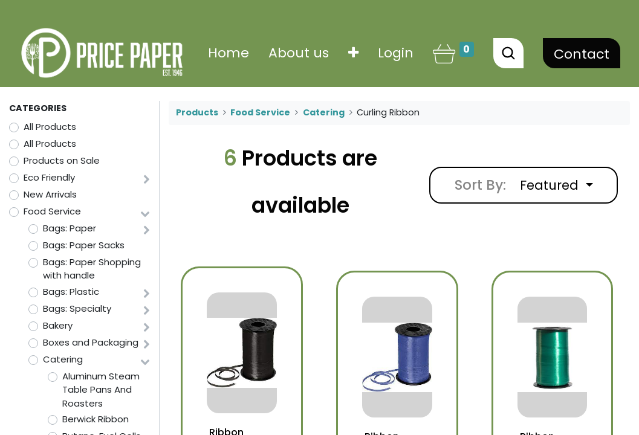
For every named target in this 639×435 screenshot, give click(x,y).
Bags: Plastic (71, 291)
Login (396, 53)
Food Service (52, 211)
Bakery (58, 325)
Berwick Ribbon (95, 419)
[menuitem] (228, 53)
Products (197, 112)
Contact (581, 54)
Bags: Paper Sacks (84, 245)
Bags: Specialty (77, 308)
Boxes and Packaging (90, 342)
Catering (63, 359)
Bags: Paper (69, 228)
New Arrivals (50, 194)
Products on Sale (62, 160)
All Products (50, 126)
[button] (353, 53)
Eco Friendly (49, 177)
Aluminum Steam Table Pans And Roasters (101, 390)
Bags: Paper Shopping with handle (92, 269)
